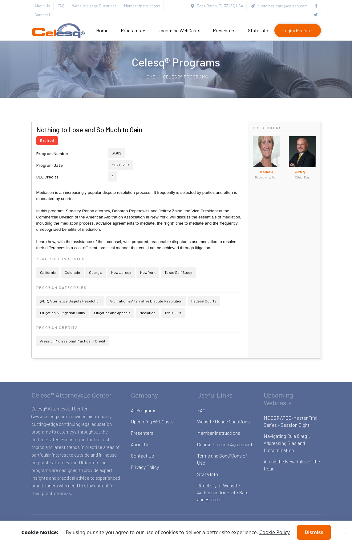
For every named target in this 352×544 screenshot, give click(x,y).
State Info (258, 30)
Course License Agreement (225, 444)
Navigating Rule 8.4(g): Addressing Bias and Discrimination (287, 443)
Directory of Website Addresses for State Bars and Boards (223, 492)
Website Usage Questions (94, 5)
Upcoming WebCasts (178, 30)
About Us (42, 5)
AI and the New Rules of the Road (292, 464)
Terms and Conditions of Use (222, 459)
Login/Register (297, 30)
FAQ (61, 5)
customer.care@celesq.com (279, 5)
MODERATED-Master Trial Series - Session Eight (290, 421)
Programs (133, 30)
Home (102, 30)
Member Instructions (142, 5)
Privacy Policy (145, 467)
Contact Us (44, 14)
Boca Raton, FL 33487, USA (217, 5)
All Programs (143, 410)
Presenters (224, 30)
